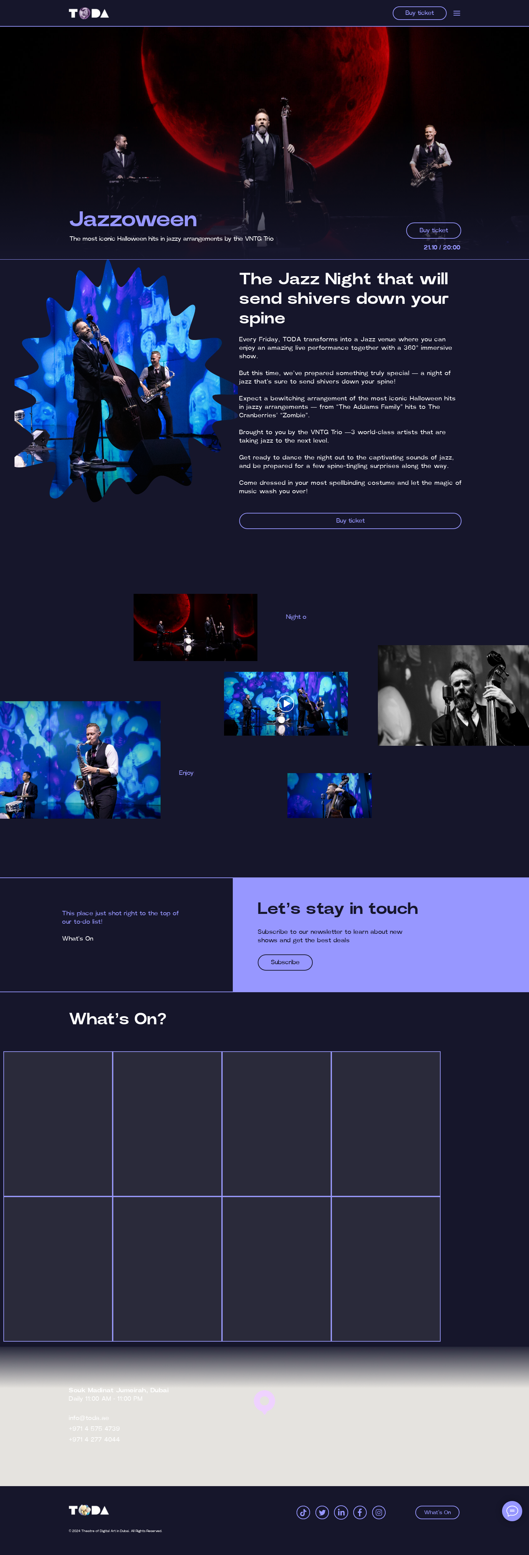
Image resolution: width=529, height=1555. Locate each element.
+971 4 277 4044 (94, 1440)
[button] (286, 703)
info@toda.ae (89, 1418)
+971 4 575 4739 (94, 1429)
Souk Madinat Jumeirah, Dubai (119, 1391)
